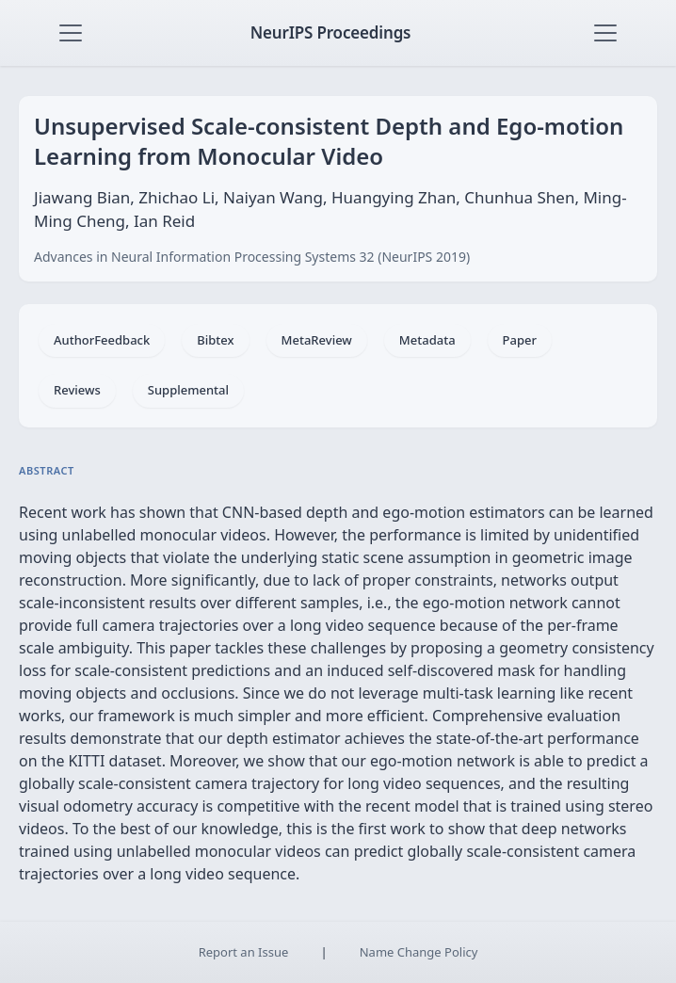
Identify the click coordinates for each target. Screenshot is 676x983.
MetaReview (317, 339)
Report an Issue (244, 951)
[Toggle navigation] (70, 33)
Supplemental (188, 389)
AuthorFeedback (102, 339)
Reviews (77, 389)
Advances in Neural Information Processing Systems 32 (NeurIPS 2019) (252, 257)
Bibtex (215, 339)
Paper (520, 339)
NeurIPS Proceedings (330, 32)
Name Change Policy (419, 951)
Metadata (427, 339)
